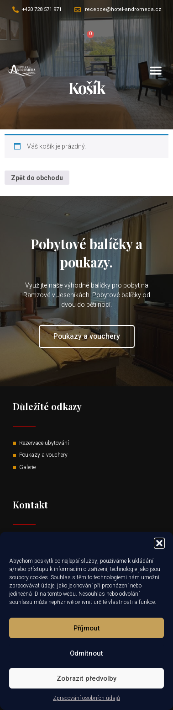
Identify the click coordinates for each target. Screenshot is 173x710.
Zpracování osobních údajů (86, 698)
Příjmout (86, 628)
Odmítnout (86, 653)
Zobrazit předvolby (86, 678)
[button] (159, 543)
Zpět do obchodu (37, 178)
